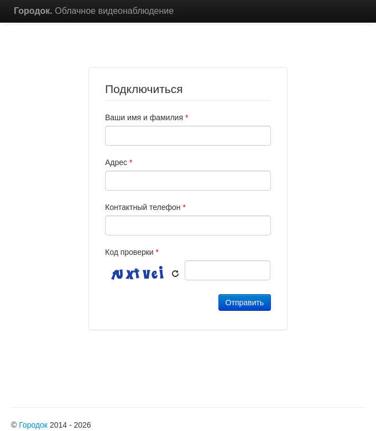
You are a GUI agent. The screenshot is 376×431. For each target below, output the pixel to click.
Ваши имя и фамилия (146, 117)
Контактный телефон (145, 207)
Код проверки (132, 252)
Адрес (118, 162)
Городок (33, 424)
